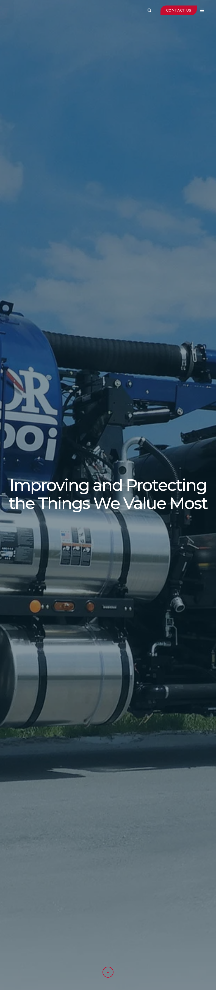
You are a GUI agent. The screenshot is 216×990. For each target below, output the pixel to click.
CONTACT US (178, 10)
